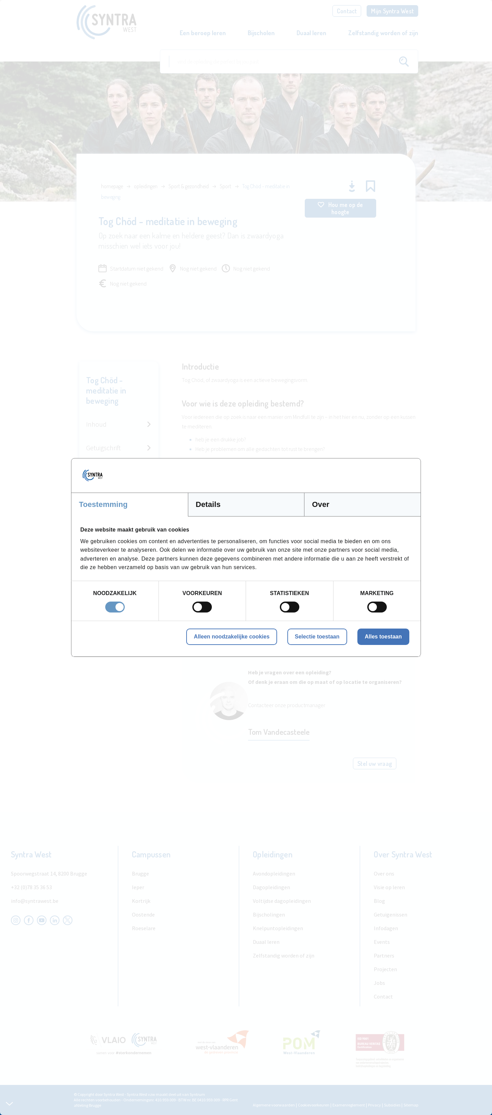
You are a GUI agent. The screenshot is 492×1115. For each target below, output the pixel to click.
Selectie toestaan (317, 636)
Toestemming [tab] (103, 504)
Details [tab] (208, 504)
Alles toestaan (383, 636)
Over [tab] (320, 504)
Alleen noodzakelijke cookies (231, 636)
